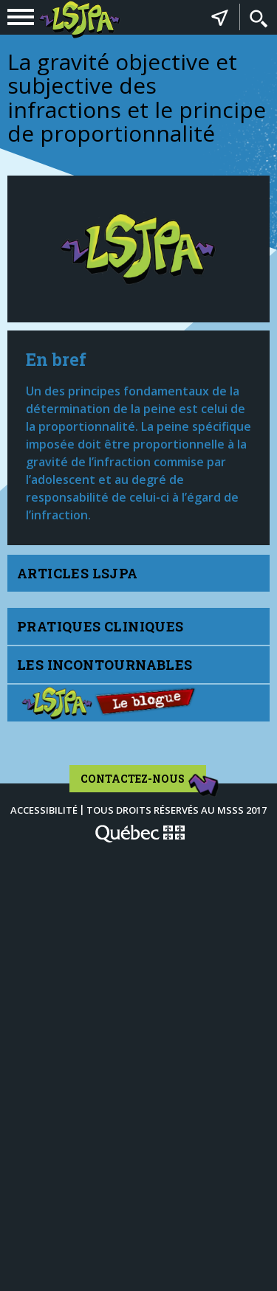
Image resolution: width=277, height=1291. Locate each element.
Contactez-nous (144, 783)
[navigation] (20, 17)
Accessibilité (44, 810)
